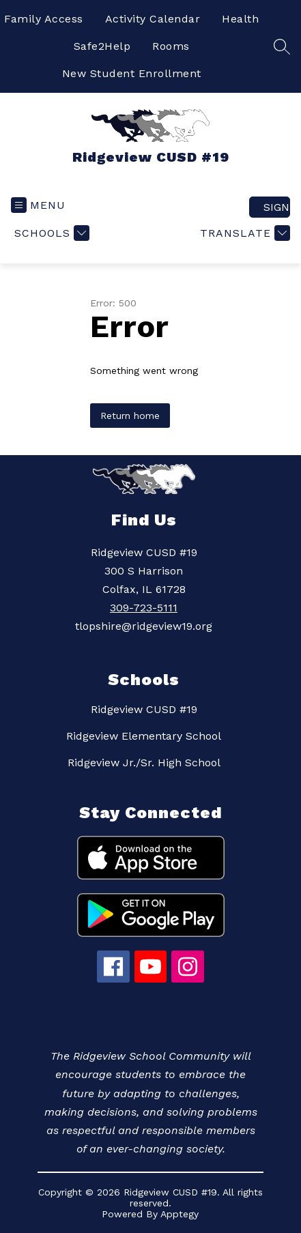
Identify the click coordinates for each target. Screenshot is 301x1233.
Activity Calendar (153, 18)
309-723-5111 (143, 607)
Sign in (276, 207)
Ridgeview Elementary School (143, 735)
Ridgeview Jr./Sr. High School (144, 762)
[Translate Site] (243, 233)
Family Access (43, 18)
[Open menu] (38, 205)
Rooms (171, 46)
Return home (130, 415)
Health (240, 18)
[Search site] (282, 46)
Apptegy (179, 1213)
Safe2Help (102, 46)
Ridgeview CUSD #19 (144, 709)
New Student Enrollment (131, 73)
